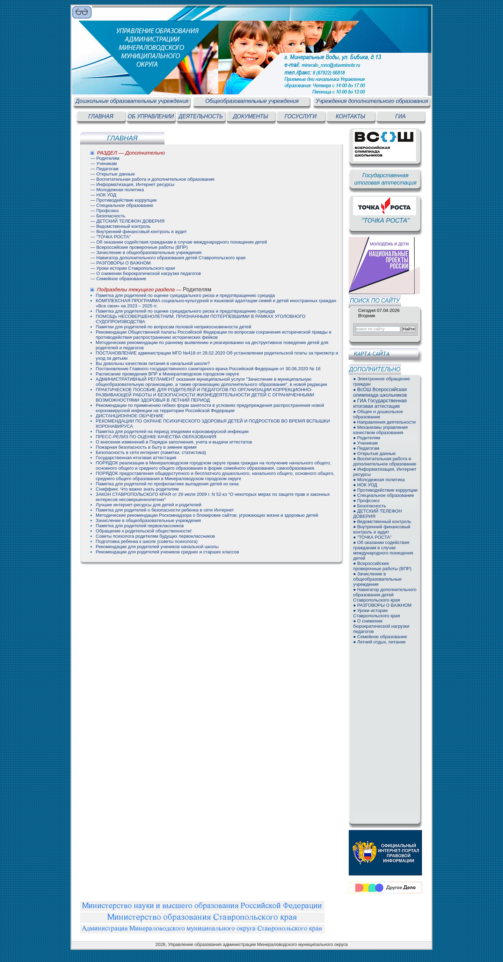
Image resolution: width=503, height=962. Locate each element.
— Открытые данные (112, 174)
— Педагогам (104, 168)
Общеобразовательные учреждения (252, 101)
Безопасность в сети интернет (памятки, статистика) (151, 452)
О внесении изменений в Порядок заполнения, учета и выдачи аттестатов (174, 442)
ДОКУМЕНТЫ (250, 116)
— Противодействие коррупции (123, 200)
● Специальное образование (383, 495)
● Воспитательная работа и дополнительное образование (384, 461)
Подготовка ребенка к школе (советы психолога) (147, 541)
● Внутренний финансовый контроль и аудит (381, 529)
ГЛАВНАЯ (101, 116)
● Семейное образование (380, 636)
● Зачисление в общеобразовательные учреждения (377, 579)
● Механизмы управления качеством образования (380, 430)
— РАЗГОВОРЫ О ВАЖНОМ (120, 263)
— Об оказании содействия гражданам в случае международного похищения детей (178, 242)
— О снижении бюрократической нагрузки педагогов (145, 273)
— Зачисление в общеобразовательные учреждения (146, 252)
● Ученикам (365, 443)
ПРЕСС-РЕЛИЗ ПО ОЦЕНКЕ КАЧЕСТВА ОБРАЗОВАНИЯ (156, 436)
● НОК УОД (365, 484)
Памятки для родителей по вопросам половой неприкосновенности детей (173, 326)
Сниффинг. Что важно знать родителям (137, 489)
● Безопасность (369, 505)
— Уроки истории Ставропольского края (132, 268)
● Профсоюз (366, 500)
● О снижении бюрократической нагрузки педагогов (381, 626)
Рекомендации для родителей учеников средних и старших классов (167, 551)
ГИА (400, 116)
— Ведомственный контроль (120, 226)
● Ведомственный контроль (382, 521)
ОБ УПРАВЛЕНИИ (150, 116)
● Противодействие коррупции (385, 490)
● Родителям (366, 437)
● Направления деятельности (384, 422)
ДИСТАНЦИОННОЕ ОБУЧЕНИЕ (129, 415)
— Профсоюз (104, 210)
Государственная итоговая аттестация (136, 457)
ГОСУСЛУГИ (300, 116)
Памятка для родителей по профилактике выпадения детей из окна (167, 483)
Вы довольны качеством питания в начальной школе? (153, 363)
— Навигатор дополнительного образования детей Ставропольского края (168, 257)
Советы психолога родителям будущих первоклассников (155, 536)
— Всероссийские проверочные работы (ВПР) (139, 247)
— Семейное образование (118, 278)
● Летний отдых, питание (379, 641)
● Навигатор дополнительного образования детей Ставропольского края (384, 595)
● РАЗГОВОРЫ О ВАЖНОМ (382, 605)
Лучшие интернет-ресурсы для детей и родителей (148, 504)
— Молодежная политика (117, 189)
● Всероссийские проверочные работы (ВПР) (382, 566)
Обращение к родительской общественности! (144, 531)
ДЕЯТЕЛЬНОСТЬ (200, 116)
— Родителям (104, 158)
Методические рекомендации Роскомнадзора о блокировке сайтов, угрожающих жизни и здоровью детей (207, 515)
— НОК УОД (103, 194)
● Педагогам (366, 448)
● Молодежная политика (379, 479)
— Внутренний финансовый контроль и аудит (138, 231)
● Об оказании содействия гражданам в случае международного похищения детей (383, 550)
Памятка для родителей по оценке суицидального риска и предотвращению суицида (185, 295)
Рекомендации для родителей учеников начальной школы (157, 546)
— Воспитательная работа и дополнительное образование (152, 179)
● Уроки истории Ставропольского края (376, 613)
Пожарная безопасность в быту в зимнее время (146, 447)
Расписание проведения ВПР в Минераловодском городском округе (167, 373)
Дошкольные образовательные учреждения (132, 101)
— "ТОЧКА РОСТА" (110, 236)
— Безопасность (107, 215)
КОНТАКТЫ (350, 116)
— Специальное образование (121, 205)
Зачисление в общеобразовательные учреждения (148, 520)
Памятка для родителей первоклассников (140, 525)
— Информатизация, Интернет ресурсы (132, 184)
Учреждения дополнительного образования (372, 101)
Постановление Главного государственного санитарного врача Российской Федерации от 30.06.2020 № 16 (208, 368)
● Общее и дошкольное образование (378, 414)
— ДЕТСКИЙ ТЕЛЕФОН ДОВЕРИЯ (127, 221)
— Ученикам (103, 163)
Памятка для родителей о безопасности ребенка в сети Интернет (165, 510)
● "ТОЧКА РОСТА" (372, 537)
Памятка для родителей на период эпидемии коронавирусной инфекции (172, 431)
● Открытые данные (374, 453)
